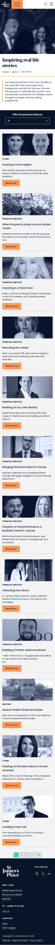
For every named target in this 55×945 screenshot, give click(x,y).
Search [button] (46, 4)
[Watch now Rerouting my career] (11, 366)
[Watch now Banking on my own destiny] (11, 425)
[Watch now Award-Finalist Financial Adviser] (11, 725)
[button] (51, 4)
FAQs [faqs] (4, 923)
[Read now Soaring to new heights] (11, 183)
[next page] (33, 855)
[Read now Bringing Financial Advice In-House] (11, 485)
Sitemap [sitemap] (6, 940)
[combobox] (27, 121)
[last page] (39, 855)
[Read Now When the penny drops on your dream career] (11, 246)
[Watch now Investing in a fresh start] (11, 306)
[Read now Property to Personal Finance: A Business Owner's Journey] (11, 549)
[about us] (15, 71)
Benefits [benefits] (6, 898)
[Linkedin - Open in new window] (49, 873)
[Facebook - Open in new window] (43, 873)
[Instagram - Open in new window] (37, 873)
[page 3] (27, 855)
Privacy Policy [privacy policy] (36, 940)
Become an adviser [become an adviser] (12, 894)
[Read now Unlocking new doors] (11, 608)
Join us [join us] (5, 911)
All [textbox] (9, 120)
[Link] (6, 4)
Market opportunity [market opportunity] (12, 890)
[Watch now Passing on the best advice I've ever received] (11, 785)
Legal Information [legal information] (20, 940)
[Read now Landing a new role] (11, 842)
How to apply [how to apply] (9, 927)
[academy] (5, 71)
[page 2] (22, 855)
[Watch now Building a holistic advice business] (11, 668)
